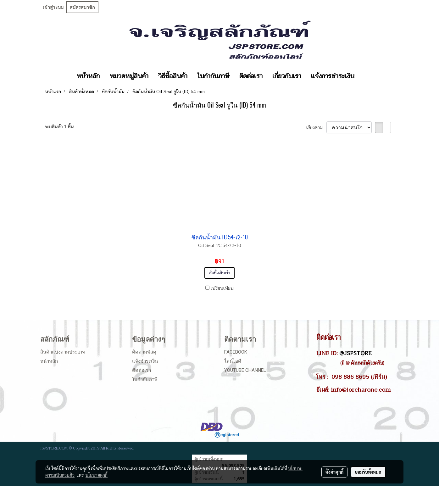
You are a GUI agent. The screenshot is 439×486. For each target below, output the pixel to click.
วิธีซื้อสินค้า (172, 76)
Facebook (235, 352)
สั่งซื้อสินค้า (219, 273)
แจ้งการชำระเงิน (332, 76)
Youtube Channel (245, 370)
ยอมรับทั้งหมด (368, 472)
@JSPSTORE (355, 353)
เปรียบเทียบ (222, 288)
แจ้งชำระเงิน (145, 361)
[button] (364, 76)
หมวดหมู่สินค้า (128, 76)
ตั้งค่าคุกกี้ (334, 472)
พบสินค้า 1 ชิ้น (59, 127)
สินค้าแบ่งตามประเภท (62, 352)
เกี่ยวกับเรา (286, 76)
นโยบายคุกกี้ (97, 475)
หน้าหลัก (88, 76)
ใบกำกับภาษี (213, 76)
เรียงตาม (316, 127)
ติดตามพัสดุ (144, 352)
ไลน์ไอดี (232, 361)
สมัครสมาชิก (82, 7)
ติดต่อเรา (251, 76)
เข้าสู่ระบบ (53, 7)
